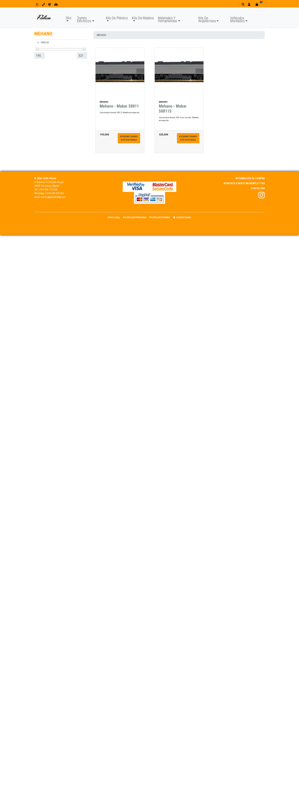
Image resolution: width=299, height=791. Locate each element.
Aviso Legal (114, 217)
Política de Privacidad (135, 217)
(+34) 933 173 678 (48, 189)
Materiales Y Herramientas (167, 19)
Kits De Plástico (117, 18)
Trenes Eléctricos (84, 19)
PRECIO (43, 42)
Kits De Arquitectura (207, 19)
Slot (68, 18)
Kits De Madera (143, 18)
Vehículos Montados (237, 19)
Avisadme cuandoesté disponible (129, 140)
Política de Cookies (159, 217)
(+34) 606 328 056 (54, 193)
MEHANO (101, 35)
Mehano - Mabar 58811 (119, 108)
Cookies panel (182, 217)
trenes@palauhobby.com (53, 197)
